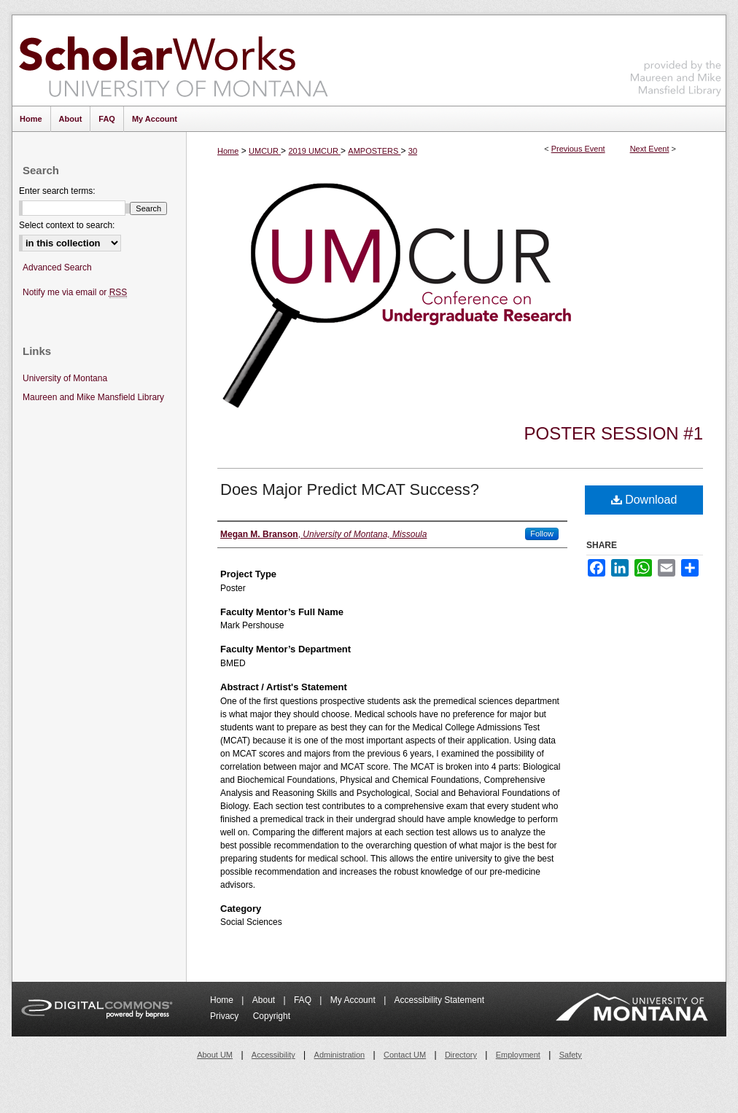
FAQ (304, 1000)
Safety (570, 1054)
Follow (542, 533)
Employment (518, 1054)
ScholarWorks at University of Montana (173, 60)
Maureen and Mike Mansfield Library (676, 58)
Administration (339, 1054)
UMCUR (265, 151)
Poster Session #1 (613, 433)
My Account (354, 1000)
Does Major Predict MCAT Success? (349, 489)
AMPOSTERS (374, 151)
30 (412, 151)
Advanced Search (57, 267)
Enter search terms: (57, 191)
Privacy (225, 1016)
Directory (461, 1054)
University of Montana (65, 378)
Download (644, 499)
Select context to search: (66, 225)
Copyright (271, 1016)
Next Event (649, 148)
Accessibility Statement (439, 1000)
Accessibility (273, 1054)
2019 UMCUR (314, 151)
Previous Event (578, 148)
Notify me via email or (75, 292)
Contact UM (405, 1054)
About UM (215, 1054)
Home (227, 151)
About (265, 1000)
